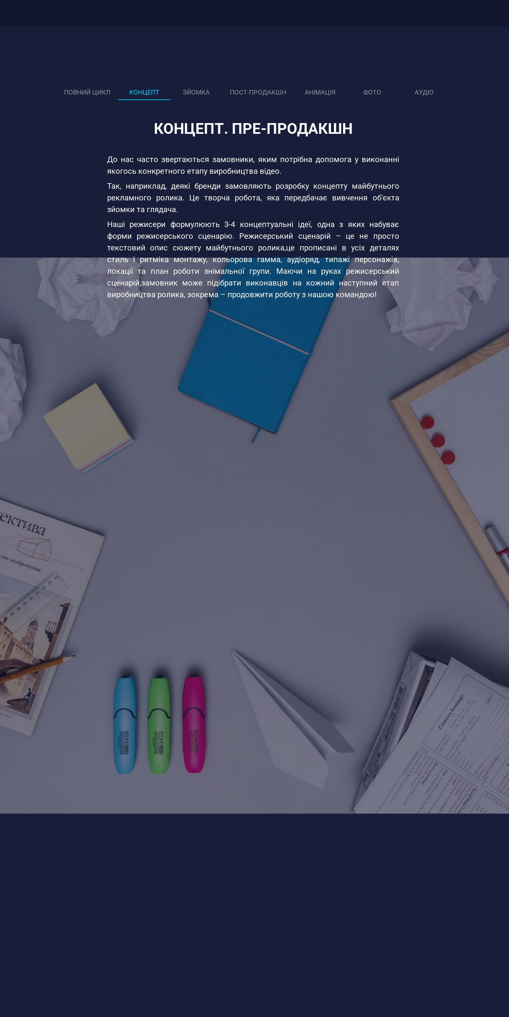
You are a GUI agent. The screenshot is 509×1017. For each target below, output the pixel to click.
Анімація (320, 92)
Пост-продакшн (258, 92)
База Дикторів (200, 13)
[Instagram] (468, 13)
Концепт (144, 92)
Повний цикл (87, 92)
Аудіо (424, 92)
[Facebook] (441, 13)
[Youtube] (455, 13)
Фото (372, 92)
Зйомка (196, 92)
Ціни (164, 13)
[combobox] (486, 13)
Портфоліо (133, 13)
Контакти (242, 13)
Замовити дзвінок (319, 13)
